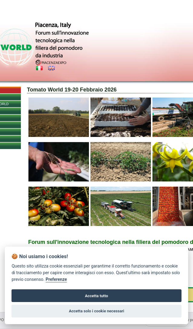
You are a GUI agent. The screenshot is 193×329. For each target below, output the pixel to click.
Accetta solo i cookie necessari (96, 311)
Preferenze (56, 279)
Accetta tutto (96, 296)
